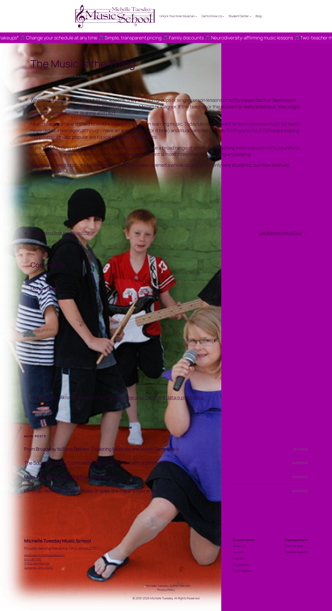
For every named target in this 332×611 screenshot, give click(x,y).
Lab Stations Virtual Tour (280, 232)
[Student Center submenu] (250, 16)
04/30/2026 (300, 477)
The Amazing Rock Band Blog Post (60, 232)
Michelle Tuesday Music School (57, 541)
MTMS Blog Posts (75, 76)
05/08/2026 (300, 463)
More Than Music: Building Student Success (70, 477)
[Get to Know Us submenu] (223, 16)
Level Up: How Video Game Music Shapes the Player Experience (90, 491)
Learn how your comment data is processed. (158, 397)
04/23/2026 (300, 491)
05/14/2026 (300, 449)
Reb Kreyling (53, 76)
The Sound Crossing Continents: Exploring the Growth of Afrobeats (95, 463)
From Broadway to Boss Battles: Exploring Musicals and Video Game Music (101, 449)
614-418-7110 (32, 559)
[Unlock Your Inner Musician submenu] (196, 16)
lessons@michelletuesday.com (44, 555)
